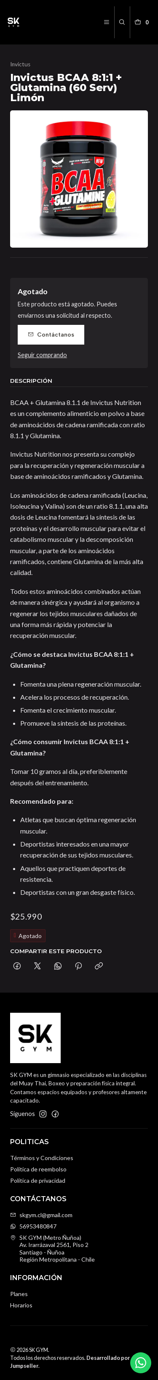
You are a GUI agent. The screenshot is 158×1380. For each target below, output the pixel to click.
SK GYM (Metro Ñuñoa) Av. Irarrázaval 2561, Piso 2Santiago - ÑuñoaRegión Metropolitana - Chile (52, 1248)
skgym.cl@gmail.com (41, 1214)
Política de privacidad (37, 1180)
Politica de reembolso (38, 1169)
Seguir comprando (42, 355)
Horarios (21, 1305)
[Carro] (143, 22)
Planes (19, 1293)
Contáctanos (51, 334)
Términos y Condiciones (41, 1157)
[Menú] (107, 22)
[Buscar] (122, 22)
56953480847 (33, 1226)
